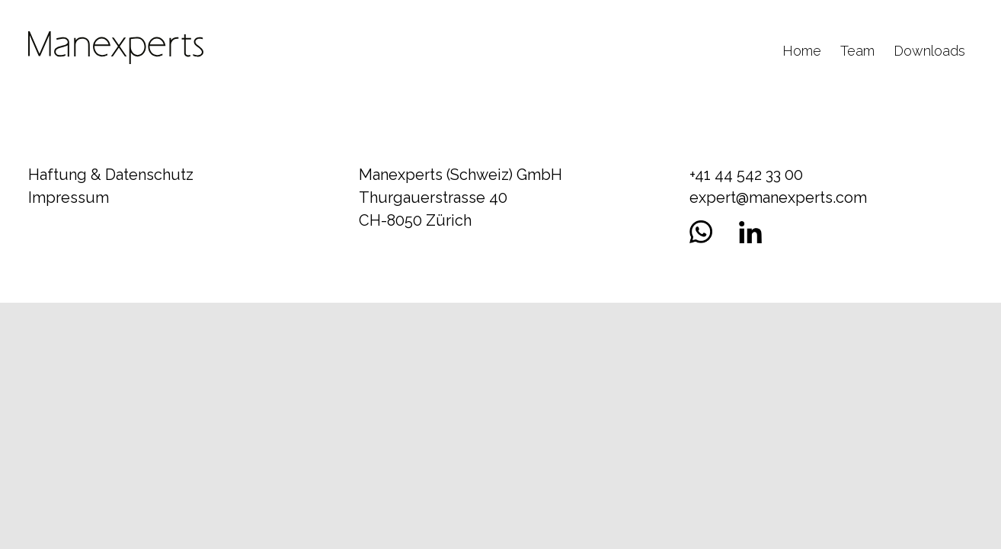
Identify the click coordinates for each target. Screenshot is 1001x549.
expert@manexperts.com (778, 197)
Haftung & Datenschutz (110, 174)
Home (801, 51)
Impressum (68, 197)
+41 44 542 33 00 (746, 174)
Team (857, 51)
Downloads (929, 51)
